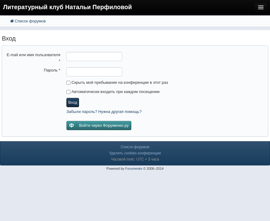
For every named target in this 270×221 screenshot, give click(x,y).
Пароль (52, 70)
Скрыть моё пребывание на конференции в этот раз (117, 82)
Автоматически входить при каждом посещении (112, 91)
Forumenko (133, 168)
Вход (72, 102)
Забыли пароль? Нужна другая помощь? (103, 111)
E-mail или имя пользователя (33, 57)
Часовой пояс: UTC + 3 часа (135, 159)
